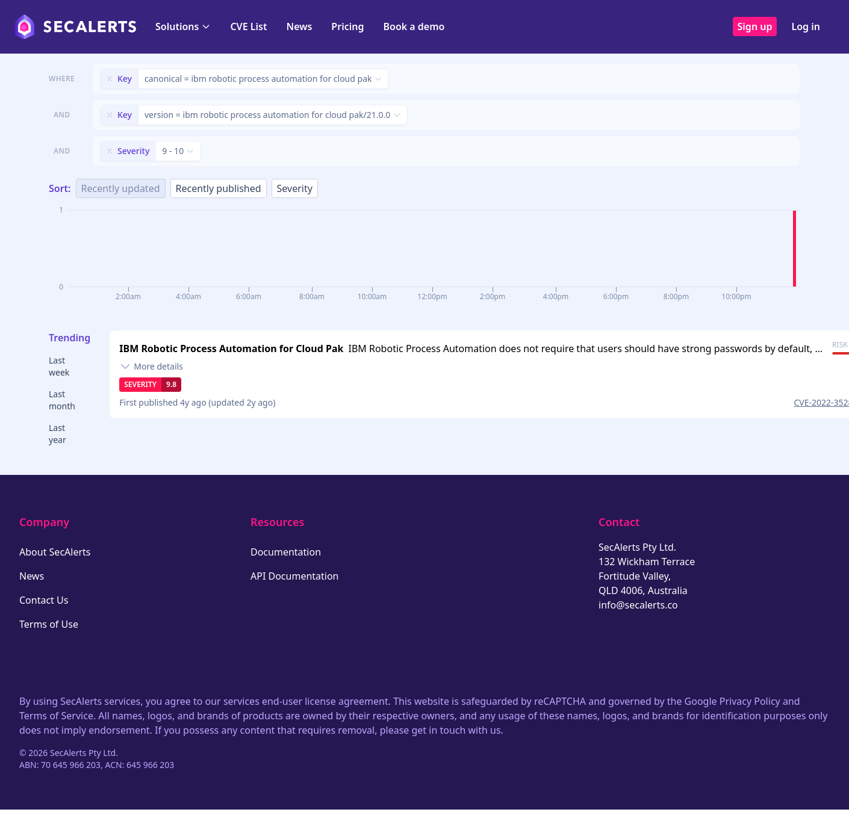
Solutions (183, 26)
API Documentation (294, 576)
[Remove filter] (110, 79)
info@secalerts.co (638, 605)
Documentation (285, 552)
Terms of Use (48, 624)
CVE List (248, 26)
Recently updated (120, 188)
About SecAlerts (54, 552)
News (299, 26)
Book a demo (413, 26)
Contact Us (43, 600)
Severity (295, 188)
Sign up (755, 26)
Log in (805, 26)
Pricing (347, 26)
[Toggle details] (151, 367)
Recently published (218, 188)
